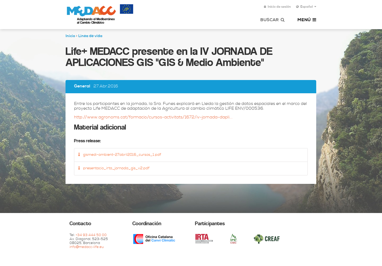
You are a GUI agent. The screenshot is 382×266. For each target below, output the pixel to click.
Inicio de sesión (277, 7)
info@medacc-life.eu (87, 247)
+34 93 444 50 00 (91, 235)
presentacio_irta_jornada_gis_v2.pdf (113, 168)
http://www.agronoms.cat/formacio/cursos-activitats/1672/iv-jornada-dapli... (153, 118)
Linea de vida (90, 36)
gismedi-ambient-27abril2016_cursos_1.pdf (119, 155)
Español (306, 7)
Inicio (70, 36)
